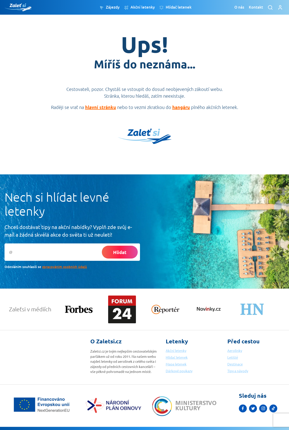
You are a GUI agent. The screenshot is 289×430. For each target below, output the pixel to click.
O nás (239, 7)
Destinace (235, 364)
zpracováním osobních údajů (64, 266)
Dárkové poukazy (179, 371)
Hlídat (119, 252)
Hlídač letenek (175, 7)
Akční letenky (139, 7)
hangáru (181, 107)
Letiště (232, 357)
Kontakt (256, 7)
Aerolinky (234, 350)
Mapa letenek (176, 364)
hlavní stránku (100, 107)
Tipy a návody (237, 371)
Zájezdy (110, 7)
